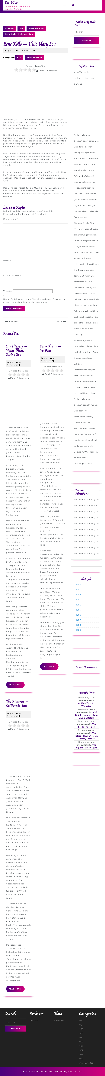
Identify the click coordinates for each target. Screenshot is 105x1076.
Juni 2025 (34, 1020)
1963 (78, 600)
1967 (78, 620)
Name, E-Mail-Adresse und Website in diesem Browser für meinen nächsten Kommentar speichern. (34, 300)
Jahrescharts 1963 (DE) (86, 517)
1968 (78, 625)
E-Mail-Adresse (12, 275)
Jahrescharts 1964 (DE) (86, 523)
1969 (78, 630)
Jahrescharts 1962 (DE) (86, 511)
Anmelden (59, 1020)
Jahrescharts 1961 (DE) (86, 505)
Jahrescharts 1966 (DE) (86, 535)
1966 (78, 615)
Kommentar (10, 219)
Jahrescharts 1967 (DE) (86, 541)
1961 (21, 28)
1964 (78, 605)
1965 (78, 610)
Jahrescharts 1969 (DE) (86, 553)
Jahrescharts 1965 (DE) (86, 529)
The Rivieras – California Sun (17, 703)
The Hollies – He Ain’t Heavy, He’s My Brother (86, 736)
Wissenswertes (36, 28)
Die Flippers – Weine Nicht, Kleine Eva (16, 350)
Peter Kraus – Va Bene (50, 348)
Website (7, 291)
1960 (78, 584)
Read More (17, 685)
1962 (78, 594)
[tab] (64, 5)
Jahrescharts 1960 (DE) (86, 499)
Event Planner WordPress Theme (43, 1071)
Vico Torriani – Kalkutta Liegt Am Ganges (84, 78)
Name (7, 260)
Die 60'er (9, 28)
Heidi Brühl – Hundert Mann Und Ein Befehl (86, 715)
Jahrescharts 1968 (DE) (86, 547)
